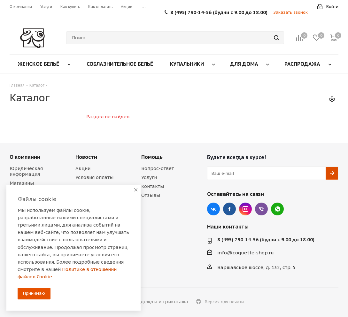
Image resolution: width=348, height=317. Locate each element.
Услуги (149, 177)
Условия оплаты (94, 177)
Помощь (152, 157)
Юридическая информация (26, 171)
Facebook (229, 209)
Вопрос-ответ (157, 168)
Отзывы (150, 195)
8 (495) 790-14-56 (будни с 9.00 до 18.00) (218, 12)
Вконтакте (213, 209)
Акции (82, 168)
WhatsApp (277, 209)
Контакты (152, 186)
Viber (261, 209)
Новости (86, 157)
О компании (25, 157)
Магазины (22, 183)
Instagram (245, 209)
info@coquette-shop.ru (245, 253)
